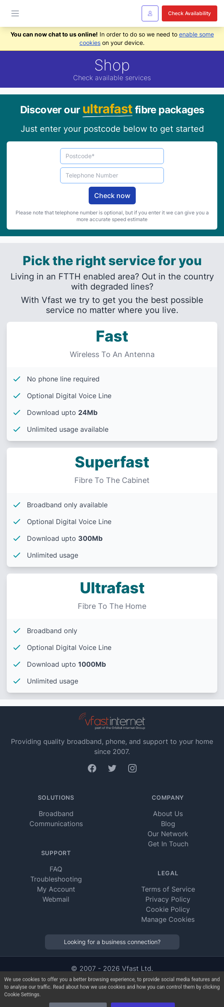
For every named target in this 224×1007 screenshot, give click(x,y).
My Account (56, 889)
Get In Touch (168, 844)
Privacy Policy (167, 899)
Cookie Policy (168, 909)
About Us (168, 813)
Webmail (55, 899)
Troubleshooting (56, 879)
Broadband (56, 813)
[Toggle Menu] (15, 13)
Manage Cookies (168, 919)
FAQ (56, 869)
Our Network (168, 834)
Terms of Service (168, 889)
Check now (112, 195)
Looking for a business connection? (112, 941)
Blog (168, 823)
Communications (56, 823)
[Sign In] (150, 13)
